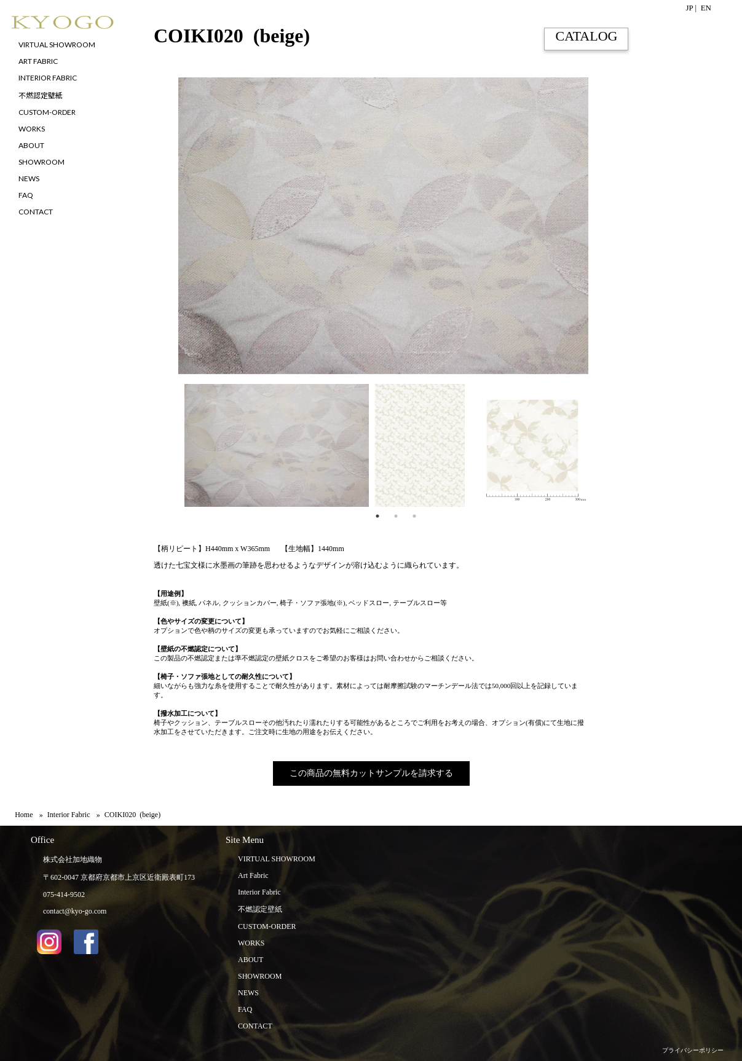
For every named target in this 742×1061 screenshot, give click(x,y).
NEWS (248, 993)
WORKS (251, 943)
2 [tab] (396, 516)
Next (597, 445)
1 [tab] (377, 516)
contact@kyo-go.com (74, 911)
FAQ (245, 1009)
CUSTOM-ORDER (267, 926)
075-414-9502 (64, 894)
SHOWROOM (260, 976)
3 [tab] (414, 516)
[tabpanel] (273, 445)
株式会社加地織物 (72, 859)
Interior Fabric (259, 892)
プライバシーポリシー (693, 1050)
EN (706, 7)
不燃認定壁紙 (260, 909)
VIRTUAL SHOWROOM (276, 859)
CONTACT (255, 1026)
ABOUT (250, 959)
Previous (144, 445)
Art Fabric (253, 875)
